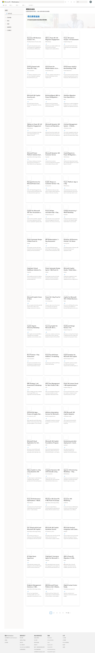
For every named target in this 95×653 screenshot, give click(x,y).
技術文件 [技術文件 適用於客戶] (21, 642)
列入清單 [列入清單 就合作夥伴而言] (35, 640)
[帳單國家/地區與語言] (81, 2)
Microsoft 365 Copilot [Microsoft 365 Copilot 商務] (51, 651)
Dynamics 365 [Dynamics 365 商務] (50, 644)
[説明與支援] (68, 2)
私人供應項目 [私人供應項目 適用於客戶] (22, 644)
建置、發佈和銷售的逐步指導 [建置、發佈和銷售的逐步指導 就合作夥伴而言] (39, 647)
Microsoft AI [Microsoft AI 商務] (50, 637)
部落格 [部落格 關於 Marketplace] (6, 640)
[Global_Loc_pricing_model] (6, 30)
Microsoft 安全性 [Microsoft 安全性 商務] (50, 640)
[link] (34, 44)
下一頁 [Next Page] (67, 612)
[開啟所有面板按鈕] (4, 5)
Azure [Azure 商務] (49, 642)
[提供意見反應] (65, 2)
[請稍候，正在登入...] (91, 2)
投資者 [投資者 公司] (64, 644)
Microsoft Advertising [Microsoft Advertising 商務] (51, 649)
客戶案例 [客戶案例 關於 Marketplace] (6, 642)
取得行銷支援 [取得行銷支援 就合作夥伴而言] (36, 642)
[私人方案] (74, 2)
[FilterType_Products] (6, 20)
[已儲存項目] (71, 2)
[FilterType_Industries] (6, 23)
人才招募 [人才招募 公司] (64, 637)
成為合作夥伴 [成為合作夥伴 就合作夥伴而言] (36, 637)
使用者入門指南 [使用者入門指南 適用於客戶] (22, 640)
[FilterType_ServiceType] (6, 27)
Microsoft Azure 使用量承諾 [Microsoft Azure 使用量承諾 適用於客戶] (25, 647)
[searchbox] (15, 13)
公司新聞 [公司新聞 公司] (64, 640)
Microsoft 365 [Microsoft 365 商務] (50, 647)
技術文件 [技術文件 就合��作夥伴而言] (35, 644)
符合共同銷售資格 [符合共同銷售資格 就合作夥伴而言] (37, 649)
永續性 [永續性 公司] (64, 647)
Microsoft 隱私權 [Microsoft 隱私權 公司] (66, 642)
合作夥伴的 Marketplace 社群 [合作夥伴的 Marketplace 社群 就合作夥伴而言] (39, 651)
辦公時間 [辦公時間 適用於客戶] (21, 637)
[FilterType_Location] (6, 17)
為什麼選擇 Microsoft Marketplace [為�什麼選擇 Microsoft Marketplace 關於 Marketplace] (11, 637)
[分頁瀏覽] (60, 614)
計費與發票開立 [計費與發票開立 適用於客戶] (22, 649)
